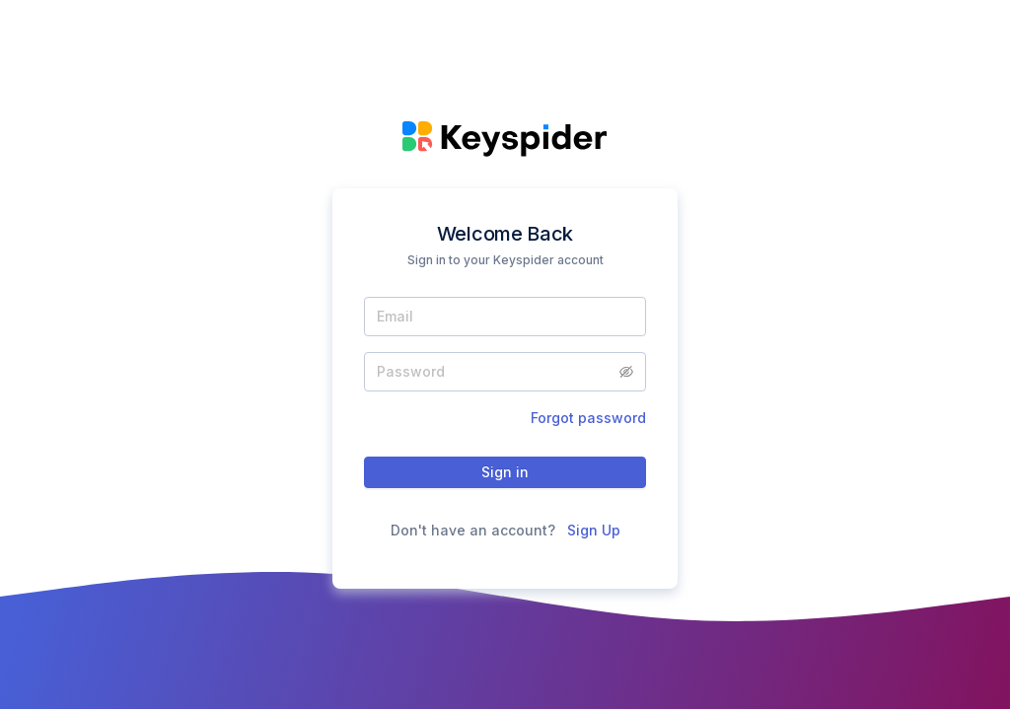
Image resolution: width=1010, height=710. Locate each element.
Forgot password (588, 417)
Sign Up (593, 530)
